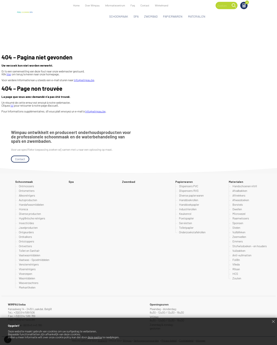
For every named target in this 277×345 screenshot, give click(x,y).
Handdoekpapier (189, 204)
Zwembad (151, 16)
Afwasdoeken (240, 200)
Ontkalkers (25, 236)
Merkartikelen (27, 287)
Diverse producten (30, 213)
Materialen (196, 16)
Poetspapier (186, 218)
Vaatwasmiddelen (29, 255)
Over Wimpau (92, 5)
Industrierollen (188, 209)
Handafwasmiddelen (31, 204)
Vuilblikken (238, 232)
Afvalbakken (239, 190)
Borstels (237, 204)
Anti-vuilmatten (241, 255)
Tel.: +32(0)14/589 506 (21, 312)
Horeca (23, 209)
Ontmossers (26, 186)
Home (76, 5)
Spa (136, 16)
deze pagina (95, 337)
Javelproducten (28, 227)
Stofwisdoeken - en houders (249, 246)
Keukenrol (185, 213)
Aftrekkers (238, 195)
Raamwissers (240, 218)
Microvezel (238, 213)
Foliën (236, 259)
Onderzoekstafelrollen (192, 232)
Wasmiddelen (27, 278)
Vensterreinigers (29, 264)
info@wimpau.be (84, 80)
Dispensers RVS (189, 190)
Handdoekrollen (188, 200)
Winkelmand (246, 3)
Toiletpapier (186, 227)
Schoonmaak (118, 16)
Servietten (185, 223)
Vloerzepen (25, 273)
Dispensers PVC (188, 186)
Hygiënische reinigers (32, 218)
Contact (144, 5)
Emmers (237, 241)
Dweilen (237, 209)
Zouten (236, 278)
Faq (133, 5)
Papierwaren (172, 16)
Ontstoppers (26, 241)
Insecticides (26, 223)
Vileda (236, 264)
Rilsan (236, 269)
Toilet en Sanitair (29, 250)
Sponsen (237, 223)
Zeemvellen (239, 236)
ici (12, 105)
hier (9, 74)
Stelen (236, 227)
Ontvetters (25, 246)
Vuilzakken (238, 250)
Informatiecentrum (115, 5)
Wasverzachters (28, 282)
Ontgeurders (26, 232)
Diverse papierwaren (191, 195)
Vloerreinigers (27, 269)
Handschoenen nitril (244, 186)
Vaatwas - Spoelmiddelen (34, 259)
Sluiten (273, 321)
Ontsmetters (27, 190)
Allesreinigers (27, 195)
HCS (235, 273)
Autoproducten (28, 200)
